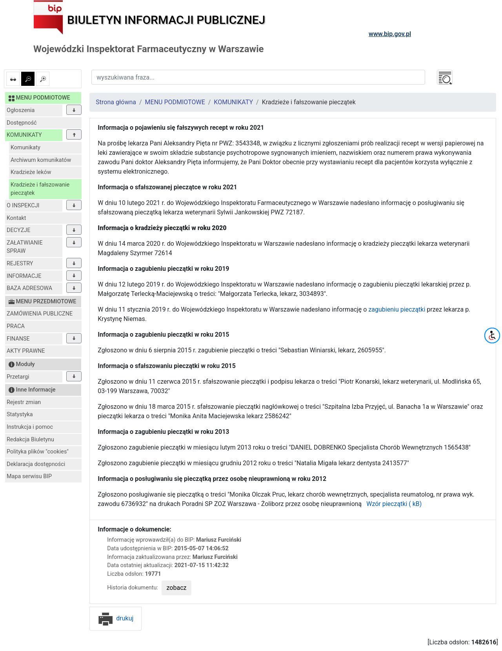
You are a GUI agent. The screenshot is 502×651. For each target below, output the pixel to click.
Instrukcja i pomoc (30, 427)
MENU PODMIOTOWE (175, 102)
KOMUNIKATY (24, 135)
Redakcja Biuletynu (30, 439)
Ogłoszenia (21, 110)
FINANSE (18, 338)
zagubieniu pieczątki (396, 309)
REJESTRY (20, 263)
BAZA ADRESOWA (29, 288)
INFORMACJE (24, 276)
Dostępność (22, 123)
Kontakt (16, 218)
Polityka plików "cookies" (38, 451)
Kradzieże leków (31, 172)
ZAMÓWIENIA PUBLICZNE (40, 313)
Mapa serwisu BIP (29, 476)
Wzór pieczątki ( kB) (392, 504)
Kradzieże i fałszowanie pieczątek (40, 189)
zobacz (177, 587)
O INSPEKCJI (23, 205)
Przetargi (18, 377)
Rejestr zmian (24, 402)
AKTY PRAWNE (26, 351)
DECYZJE (18, 230)
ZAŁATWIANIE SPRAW (25, 247)
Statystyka (20, 414)
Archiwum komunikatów (41, 160)
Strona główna (116, 102)
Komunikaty (25, 147)
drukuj (115, 618)
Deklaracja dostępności (36, 464)
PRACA (16, 326)
